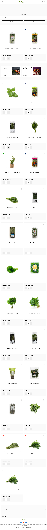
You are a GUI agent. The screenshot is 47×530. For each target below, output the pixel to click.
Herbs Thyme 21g (12, 418)
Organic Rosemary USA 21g (34, 172)
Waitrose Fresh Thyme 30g (12, 348)
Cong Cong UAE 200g (34, 418)
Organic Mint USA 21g (34, 102)
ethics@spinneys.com (23, 525)
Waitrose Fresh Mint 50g (35, 348)
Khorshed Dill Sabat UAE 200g (12, 489)
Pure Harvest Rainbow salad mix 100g (34, 278)
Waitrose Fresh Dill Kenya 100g (34, 137)
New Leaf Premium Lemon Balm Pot (12, 172)
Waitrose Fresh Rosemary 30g (12, 137)
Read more (25, 75)
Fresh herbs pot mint (12, 383)
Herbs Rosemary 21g (34, 242)
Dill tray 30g (34, 207)
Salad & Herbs (5, 17)
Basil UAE (12, 102)
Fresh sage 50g (12, 242)
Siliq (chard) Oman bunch (12, 453)
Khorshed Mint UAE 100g (12, 313)
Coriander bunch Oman (12, 207)
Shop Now (4, 75)
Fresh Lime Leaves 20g (34, 383)
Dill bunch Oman (34, 453)
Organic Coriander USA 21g (35, 48)
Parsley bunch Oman (12, 278)
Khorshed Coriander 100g (34, 313)
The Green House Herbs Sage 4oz (12, 48)
